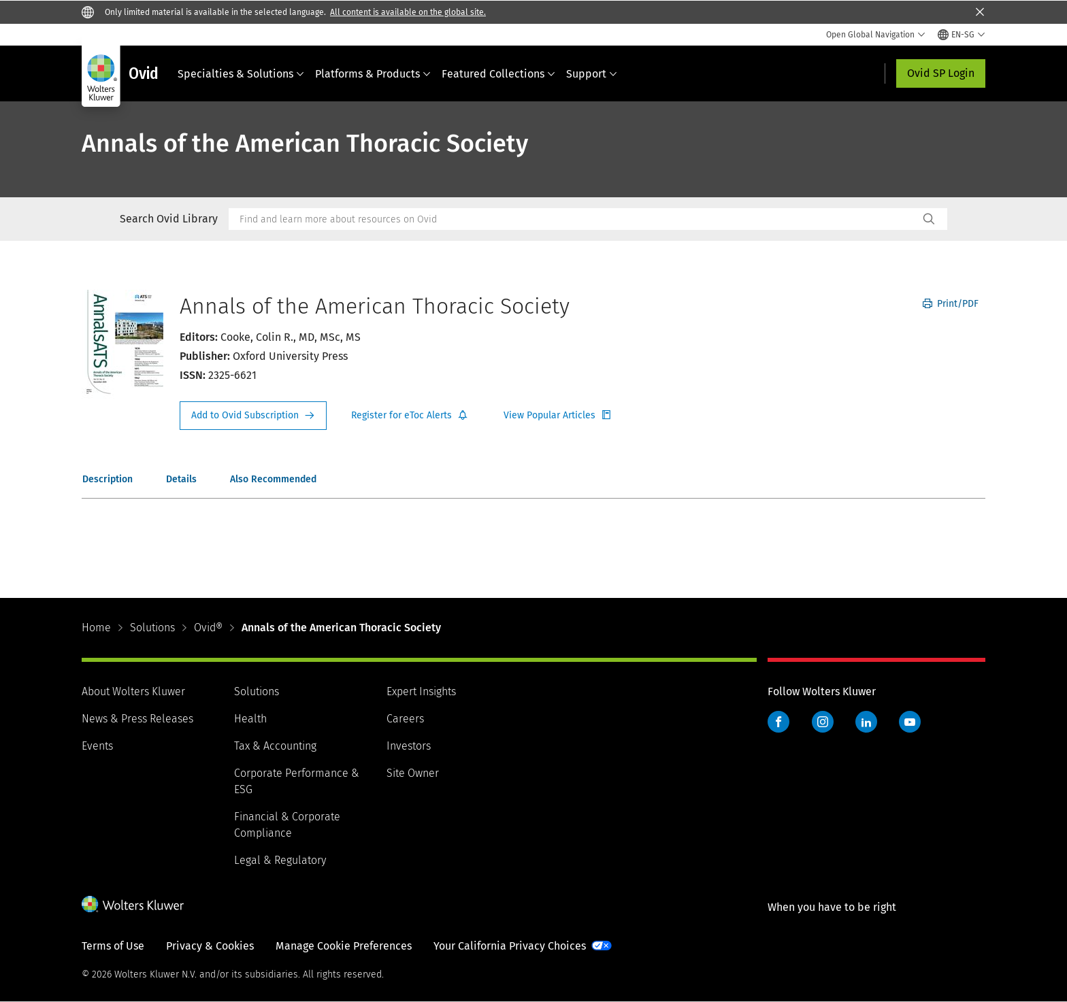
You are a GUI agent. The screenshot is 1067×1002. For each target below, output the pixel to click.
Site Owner (413, 773)
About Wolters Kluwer (133, 691)
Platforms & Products (373, 73)
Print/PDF (951, 304)
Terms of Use (113, 945)
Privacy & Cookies (210, 945)
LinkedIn (866, 722)
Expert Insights (421, 691)
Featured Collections (498, 73)
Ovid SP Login (940, 73)
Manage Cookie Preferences (344, 945)
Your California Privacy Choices (509, 945)
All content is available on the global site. (408, 12)
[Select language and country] (961, 35)
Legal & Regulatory (280, 860)
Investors (409, 745)
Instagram (823, 722)
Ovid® (208, 627)
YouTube (910, 722)
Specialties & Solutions (241, 73)
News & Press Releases (137, 718)
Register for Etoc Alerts (409, 415)
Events (97, 745)
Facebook (778, 722)
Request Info (253, 415)
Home (96, 627)
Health (250, 718)
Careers (405, 718)
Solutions (152, 627)
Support (591, 73)
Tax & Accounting (275, 745)
